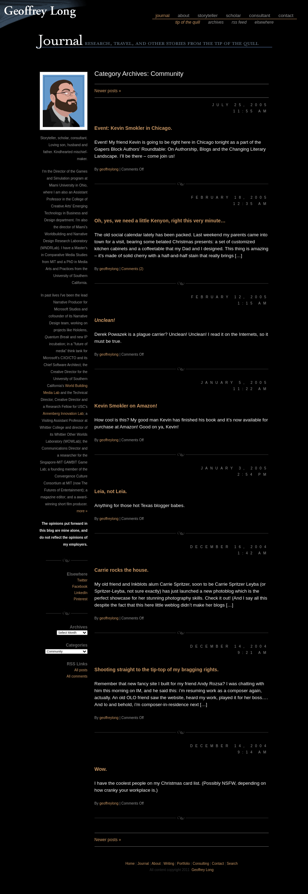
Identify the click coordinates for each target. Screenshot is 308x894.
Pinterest (80, 599)
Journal (143, 863)
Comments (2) (132, 269)
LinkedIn (81, 593)
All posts (81, 670)
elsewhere (264, 22)
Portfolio (183, 863)
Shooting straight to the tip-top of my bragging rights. (157, 669)
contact (285, 15)
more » (81, 511)
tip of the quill (187, 22)
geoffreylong (109, 169)
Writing (168, 863)
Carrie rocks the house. (122, 570)
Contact (218, 863)
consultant (259, 15)
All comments (77, 676)
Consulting (201, 863)
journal (163, 15)
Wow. (101, 769)
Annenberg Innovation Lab (63, 414)
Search (232, 863)
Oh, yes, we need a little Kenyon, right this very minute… (160, 220)
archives (216, 22)
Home (130, 863)
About (156, 863)
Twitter (82, 580)
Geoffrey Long (202, 870)
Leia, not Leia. (111, 491)
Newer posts (108, 90)
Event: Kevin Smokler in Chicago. (133, 128)
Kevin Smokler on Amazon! (126, 406)
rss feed (239, 22)
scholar (233, 15)
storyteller (207, 15)
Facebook (80, 586)
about (183, 15)
